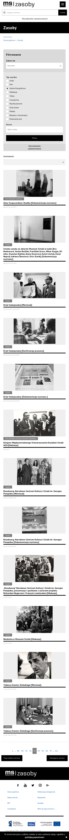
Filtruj (34, 138)
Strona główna (9, 40)
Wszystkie (34, 66)
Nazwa (9, 124)
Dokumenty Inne (15, 119)
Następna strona (57, 758)
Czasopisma (14, 100)
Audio (11, 81)
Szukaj (62, 12)
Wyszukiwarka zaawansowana (34, 19)
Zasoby (20, 40)
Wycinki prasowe (15, 104)
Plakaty (12, 111)
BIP (8, 803)
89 (18, 751)
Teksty (11, 96)
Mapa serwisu (12, 797)
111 (56, 751)
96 (47, 751)
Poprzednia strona (12, 758)
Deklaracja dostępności (46, 792)
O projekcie (11, 809)
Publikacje (13, 92)
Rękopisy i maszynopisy (18, 115)
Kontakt (40, 803)
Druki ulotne (14, 107)
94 (39, 751)
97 (51, 751)
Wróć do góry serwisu (46, 809)
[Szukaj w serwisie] (30, 12)
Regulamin (42, 797)
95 (43, 751)
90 (22, 751)
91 (26, 751)
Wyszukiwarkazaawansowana (34, 147)
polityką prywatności (34, 837)
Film (11, 84)
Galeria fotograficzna (17, 88)
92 (30, 751)
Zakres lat (10, 61)
